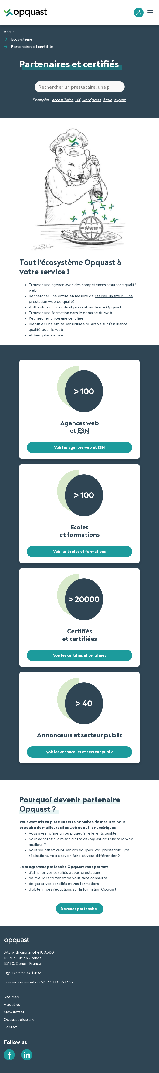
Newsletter (14, 1012)
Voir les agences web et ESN (79, 447)
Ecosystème (21, 39)
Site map (11, 997)
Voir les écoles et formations (79, 551)
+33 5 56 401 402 (26, 972)
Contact (11, 1026)
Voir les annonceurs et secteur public (79, 752)
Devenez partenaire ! (80, 908)
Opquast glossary (19, 1019)
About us (12, 1004)
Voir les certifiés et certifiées (79, 655)
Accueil (10, 31)
